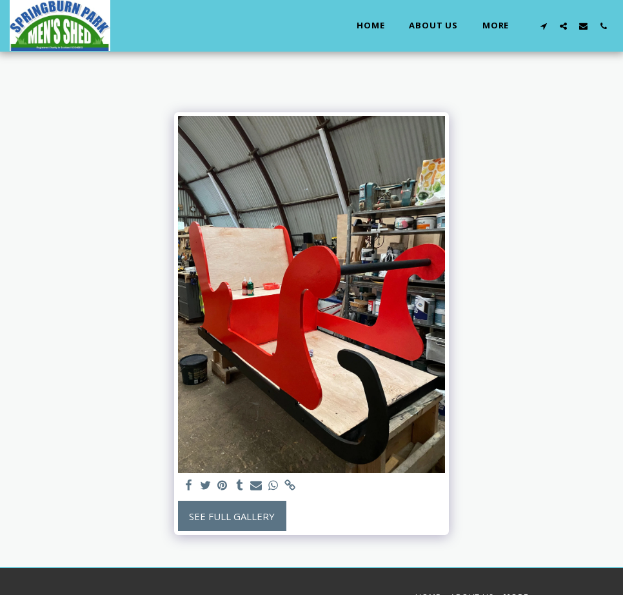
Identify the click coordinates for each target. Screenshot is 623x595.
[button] (543, 25)
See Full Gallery (232, 516)
